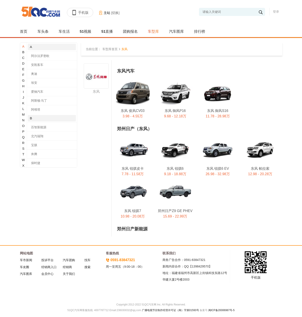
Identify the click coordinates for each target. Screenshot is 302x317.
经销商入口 (49, 267)
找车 (87, 260)
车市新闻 (26, 260)
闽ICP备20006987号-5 (221, 310)
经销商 (67, 267)
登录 (276, 11)
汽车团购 (69, 260)
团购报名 (130, 31)
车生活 (64, 31)
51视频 (85, 31)
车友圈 (24, 267)
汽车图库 (176, 31)
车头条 (43, 31)
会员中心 (47, 274)
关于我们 (69, 274)
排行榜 (199, 31)
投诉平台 (47, 260)
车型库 (153, 31)
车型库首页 (110, 49)
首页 (23, 31)
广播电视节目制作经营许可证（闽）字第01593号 (170, 310)
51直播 (107, 31)
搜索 (87, 267)
